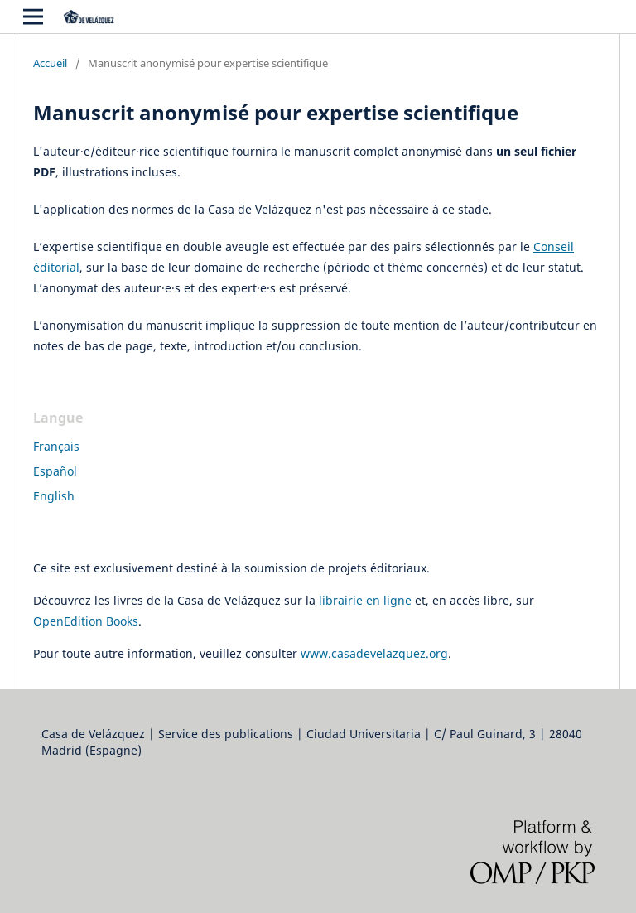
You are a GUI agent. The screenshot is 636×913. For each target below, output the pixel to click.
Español (55, 471)
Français (56, 446)
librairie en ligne (365, 600)
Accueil (50, 63)
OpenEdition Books (85, 621)
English (54, 496)
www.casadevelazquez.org (374, 653)
